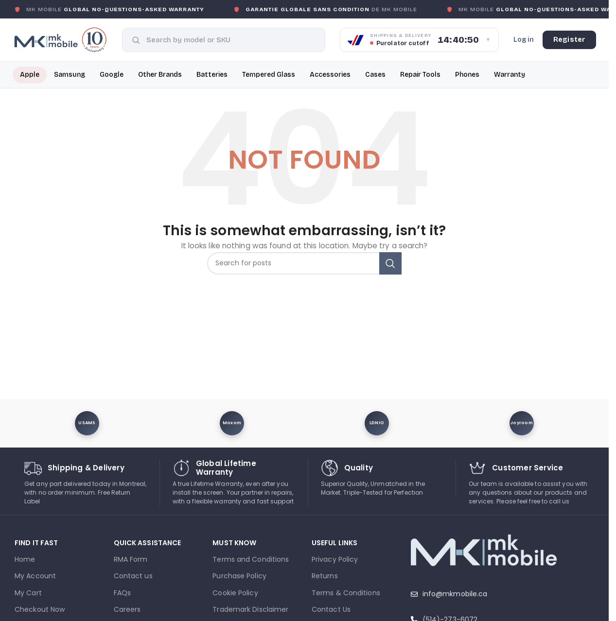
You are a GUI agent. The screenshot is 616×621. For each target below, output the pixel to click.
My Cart (28, 593)
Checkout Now (40, 609)
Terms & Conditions (346, 593)
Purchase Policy (239, 576)
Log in (523, 39)
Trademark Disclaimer (250, 609)
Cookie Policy (235, 593)
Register (569, 39)
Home (25, 559)
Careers (127, 609)
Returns (325, 576)
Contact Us (331, 609)
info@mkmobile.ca (455, 594)
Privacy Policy (335, 559)
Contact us (133, 576)
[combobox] (231, 40)
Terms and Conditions (250, 559)
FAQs (122, 593)
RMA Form (131, 559)
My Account (35, 576)
